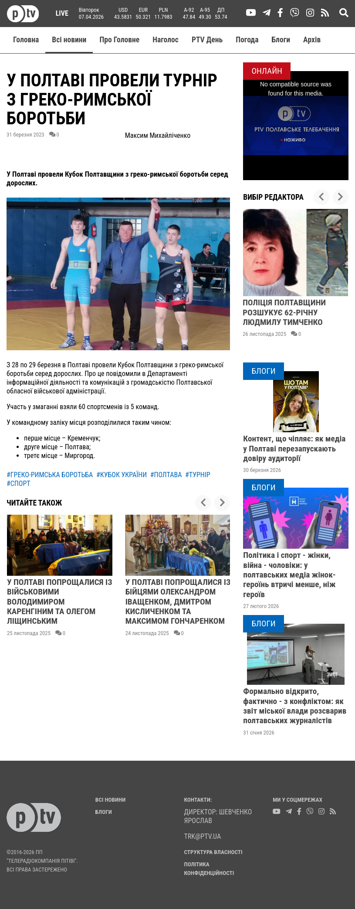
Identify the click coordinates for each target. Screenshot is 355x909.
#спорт (18, 483)
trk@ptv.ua (202, 836)
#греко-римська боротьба (50, 475)
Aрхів (312, 39)
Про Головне (119, 39)
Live (59, 13)
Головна (26, 39)
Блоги (281, 39)
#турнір (197, 475)
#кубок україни (121, 475)
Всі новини (69, 39)
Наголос (165, 39)
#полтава (166, 475)
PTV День (207, 39)
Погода (247, 39)
